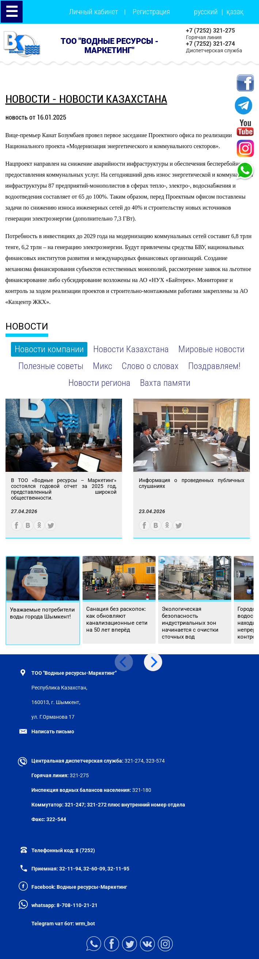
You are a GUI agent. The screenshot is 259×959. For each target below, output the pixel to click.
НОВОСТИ (26, 326)
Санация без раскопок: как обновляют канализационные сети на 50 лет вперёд (117, 619)
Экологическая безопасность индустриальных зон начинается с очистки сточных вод (190, 623)
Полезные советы (50, 366)
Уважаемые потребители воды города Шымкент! (42, 613)
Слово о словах (150, 366)
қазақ (235, 11)
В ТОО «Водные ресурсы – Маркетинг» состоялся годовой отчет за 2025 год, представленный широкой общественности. (64, 489)
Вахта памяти (165, 382)
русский (206, 11)
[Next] (153, 662)
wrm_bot (84, 923)
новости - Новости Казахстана (86, 99)
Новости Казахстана (131, 349)
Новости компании (49, 349)
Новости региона (99, 382)
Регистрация (151, 11)
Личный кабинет (93, 11)
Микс (102, 366)
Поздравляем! (214, 366)
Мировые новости (211, 349)
